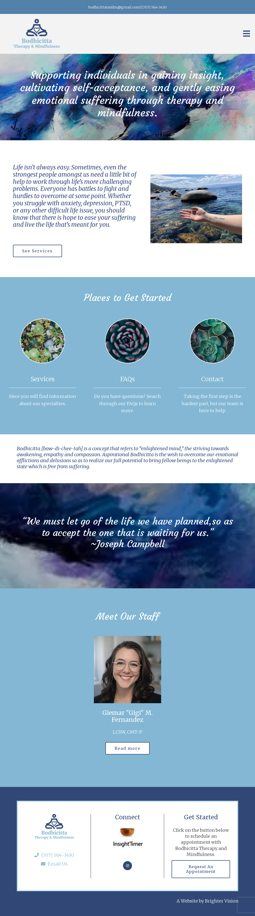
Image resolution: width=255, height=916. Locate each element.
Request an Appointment (201, 869)
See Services (37, 250)
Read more (127, 748)
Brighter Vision (221, 901)
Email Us (54, 864)
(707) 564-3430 (54, 855)
